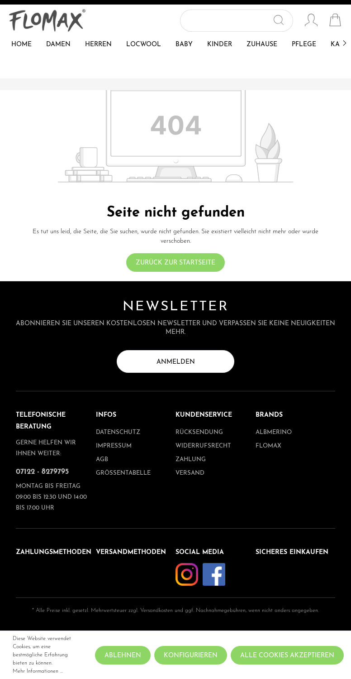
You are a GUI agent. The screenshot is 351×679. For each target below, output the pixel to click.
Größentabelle (123, 473)
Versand (190, 473)
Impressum (114, 446)
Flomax (268, 446)
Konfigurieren (191, 655)
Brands (269, 415)
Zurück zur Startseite (175, 263)
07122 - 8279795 (42, 472)
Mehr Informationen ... (38, 671)
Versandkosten (156, 610)
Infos (106, 415)
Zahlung (191, 459)
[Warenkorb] (335, 21)
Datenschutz (118, 432)
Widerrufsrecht (203, 446)
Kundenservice (204, 415)
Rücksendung (199, 432)
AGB (102, 459)
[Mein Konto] (311, 21)
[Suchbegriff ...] (226, 21)
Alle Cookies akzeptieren (287, 655)
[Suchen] (282, 21)
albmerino (274, 432)
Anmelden (176, 362)
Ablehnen (122, 655)
